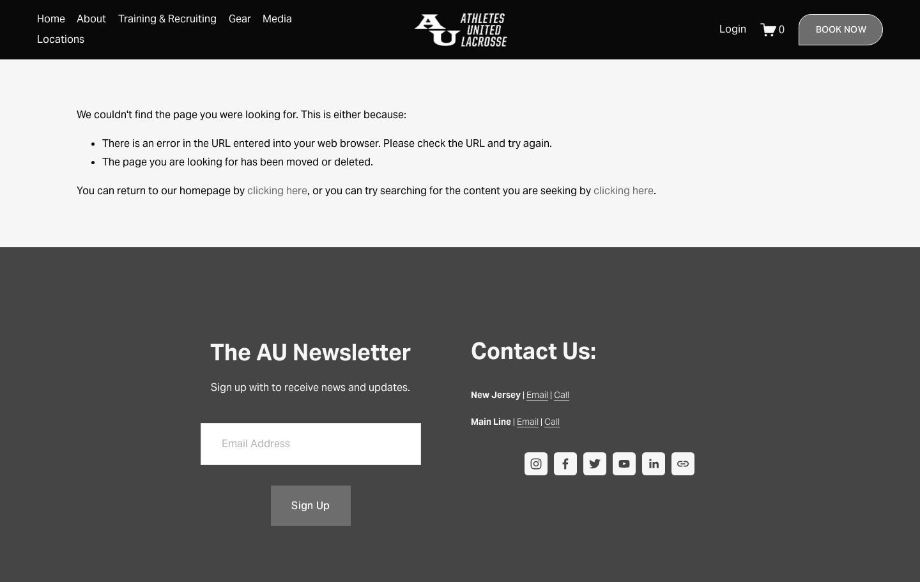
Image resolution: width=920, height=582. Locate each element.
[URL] (682, 463)
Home (51, 19)
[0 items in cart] (772, 30)
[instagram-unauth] (536, 463)
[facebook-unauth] (565, 463)
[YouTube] (624, 463)
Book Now (841, 29)
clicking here (277, 190)
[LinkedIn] (653, 463)
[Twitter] (594, 463)
